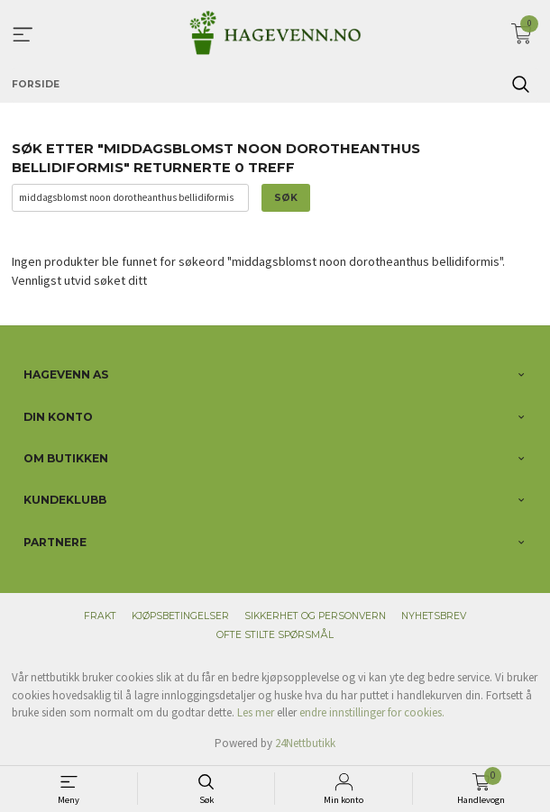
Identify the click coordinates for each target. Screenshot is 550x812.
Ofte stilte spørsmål (275, 635)
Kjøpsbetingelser (180, 616)
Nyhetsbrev (433, 616)
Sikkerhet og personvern (315, 616)
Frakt (100, 616)
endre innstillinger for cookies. (372, 712)
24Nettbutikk (305, 743)
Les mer (255, 712)
